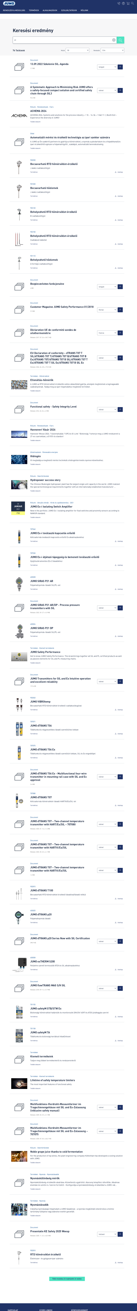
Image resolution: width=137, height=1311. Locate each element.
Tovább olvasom (35, 122)
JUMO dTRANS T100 (41, 890)
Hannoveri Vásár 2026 (42, 429)
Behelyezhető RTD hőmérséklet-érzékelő (53, 236)
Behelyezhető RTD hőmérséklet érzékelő (53, 212)
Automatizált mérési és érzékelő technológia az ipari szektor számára (70, 137)
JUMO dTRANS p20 (40, 914)
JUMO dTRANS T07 (41, 797)
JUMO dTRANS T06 (41, 725)
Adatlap (120, 172)
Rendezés (97, 50)
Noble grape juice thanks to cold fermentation (56, 1151)
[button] (114, 40)
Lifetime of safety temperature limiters (52, 1080)
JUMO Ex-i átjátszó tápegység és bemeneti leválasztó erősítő (64, 557)
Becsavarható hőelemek (44, 188)
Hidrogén (35, 456)
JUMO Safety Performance (45, 652)
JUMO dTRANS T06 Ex (42, 749)
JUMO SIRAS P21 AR (41, 581)
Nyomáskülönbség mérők (44, 1178)
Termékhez (34, 172)
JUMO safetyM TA (40, 1032)
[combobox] (77, 50)
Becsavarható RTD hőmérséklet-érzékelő (53, 164)
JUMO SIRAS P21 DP (41, 628)
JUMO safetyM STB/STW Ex (45, 1008)
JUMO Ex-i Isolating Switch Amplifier (51, 506)
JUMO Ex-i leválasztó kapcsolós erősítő (52, 533)
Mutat (63, 50)
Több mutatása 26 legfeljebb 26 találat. (67, 1278)
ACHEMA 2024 (38, 111)
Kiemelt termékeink (41, 1056)
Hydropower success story (45, 480)
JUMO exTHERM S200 (42, 961)
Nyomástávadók (39, 1204)
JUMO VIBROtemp (40, 701)
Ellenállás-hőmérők (41, 380)
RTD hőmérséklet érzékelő (45, 1254)
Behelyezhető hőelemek (44, 259)
